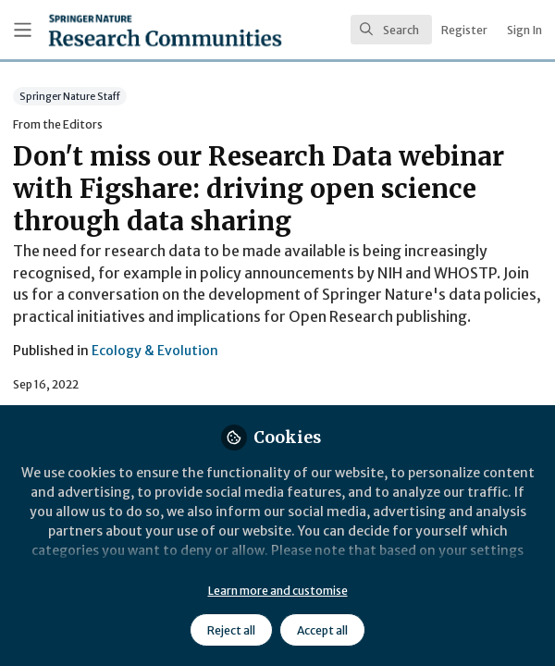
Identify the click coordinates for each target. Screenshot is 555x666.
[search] (391, 29)
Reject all (231, 630)
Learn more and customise (278, 591)
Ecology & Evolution (155, 350)
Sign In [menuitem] (524, 30)
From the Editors (58, 124)
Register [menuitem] (464, 30)
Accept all (322, 630)
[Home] (118, 30)
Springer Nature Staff (69, 96)
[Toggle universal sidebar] (22, 30)
